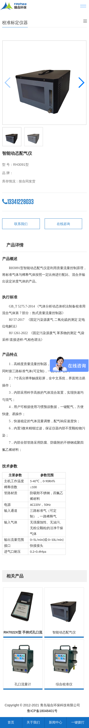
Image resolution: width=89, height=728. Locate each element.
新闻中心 (55, 722)
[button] (81, 82)
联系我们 (21, 224)
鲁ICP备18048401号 (42, 711)
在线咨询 (63, 224)
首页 (11, 722)
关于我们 (33, 722)
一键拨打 (77, 722)
